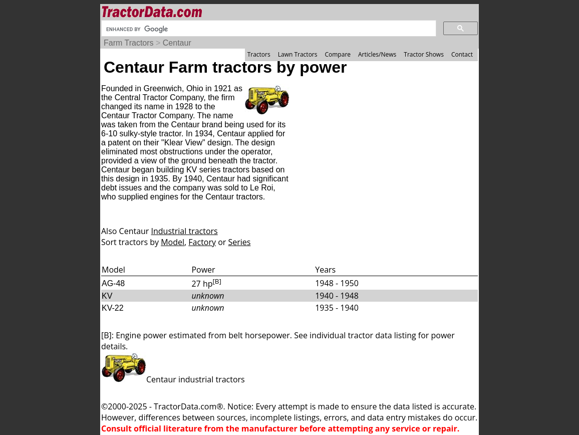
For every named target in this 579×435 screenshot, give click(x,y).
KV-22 (113, 308)
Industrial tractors (184, 231)
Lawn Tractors (298, 54)
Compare (338, 54)
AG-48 (113, 283)
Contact (462, 54)
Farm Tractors (129, 43)
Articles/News (377, 54)
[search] (267, 29)
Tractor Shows (424, 54)
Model (172, 242)
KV (107, 296)
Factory (202, 242)
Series (239, 242)
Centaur (177, 43)
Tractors (258, 54)
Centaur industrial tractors (173, 379)
